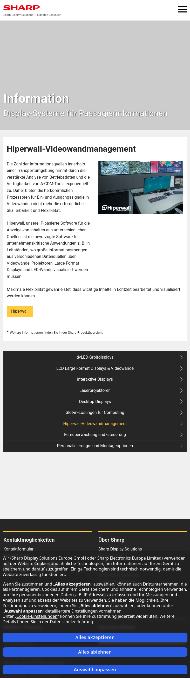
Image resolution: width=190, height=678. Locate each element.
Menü (182, 9)
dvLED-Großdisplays (129, 357)
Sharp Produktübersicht (85, 332)
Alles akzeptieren (95, 637)
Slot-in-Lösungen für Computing (124, 412)
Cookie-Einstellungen (36, 616)
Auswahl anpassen (95, 670)
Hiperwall (20, 311)
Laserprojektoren (130, 390)
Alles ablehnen (95, 652)
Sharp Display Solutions (120, 549)
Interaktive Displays (129, 379)
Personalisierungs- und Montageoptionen (119, 445)
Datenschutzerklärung (71, 622)
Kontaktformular (18, 549)
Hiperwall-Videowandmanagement (122, 423)
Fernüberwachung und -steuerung (123, 434)
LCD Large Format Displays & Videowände (119, 368)
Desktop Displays (130, 401)
